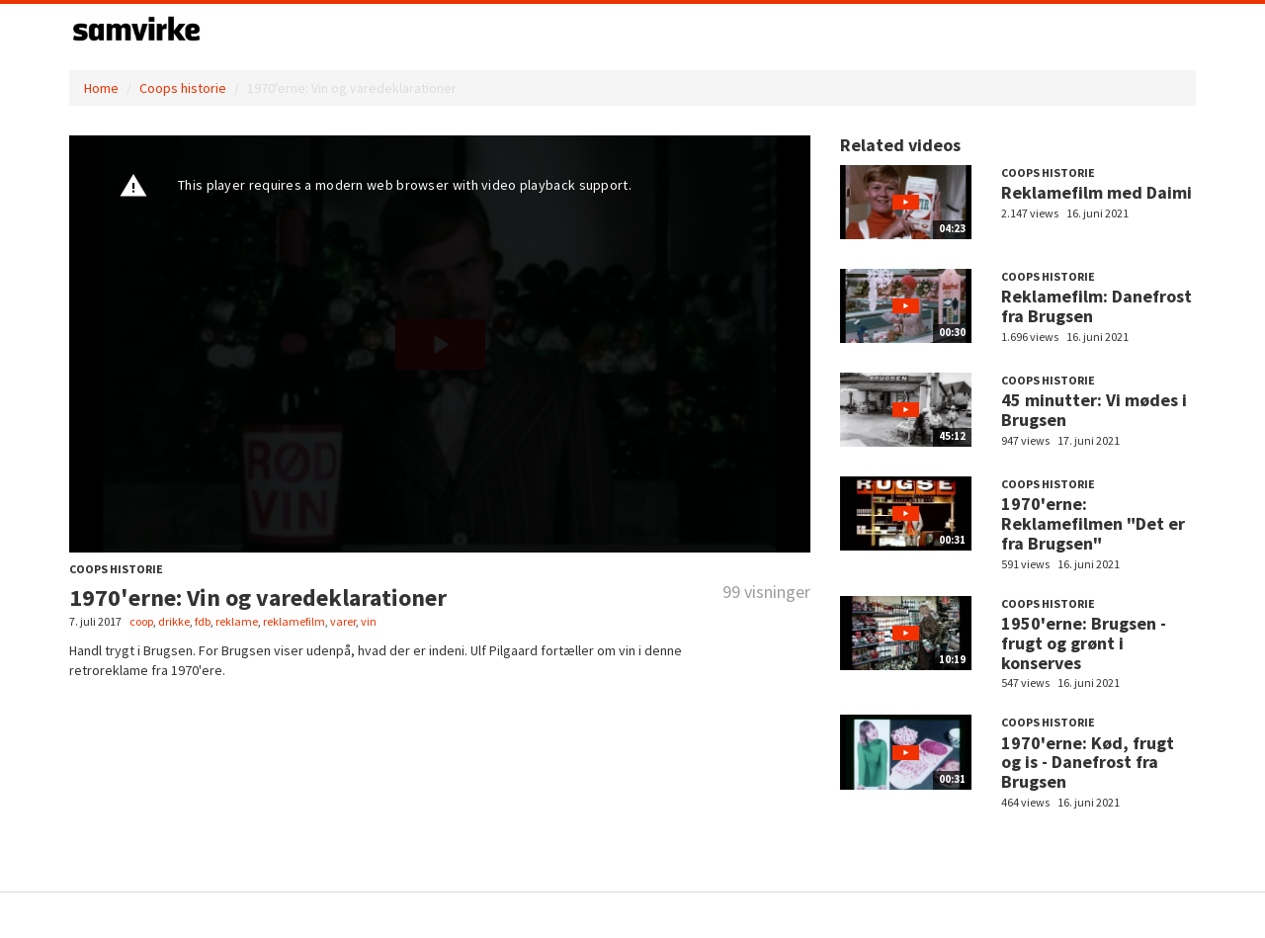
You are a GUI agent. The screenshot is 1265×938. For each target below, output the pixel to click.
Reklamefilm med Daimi (1096, 192)
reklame (236, 621)
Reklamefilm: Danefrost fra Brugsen (1096, 306)
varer (343, 621)
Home (101, 88)
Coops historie (182, 88)
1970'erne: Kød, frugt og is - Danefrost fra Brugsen (1087, 762)
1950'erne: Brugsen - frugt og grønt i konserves (1083, 643)
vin (369, 621)
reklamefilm (294, 621)
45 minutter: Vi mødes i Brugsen (1094, 409)
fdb (203, 621)
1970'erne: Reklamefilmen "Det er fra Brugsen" (1093, 523)
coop (141, 621)
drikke (174, 621)
